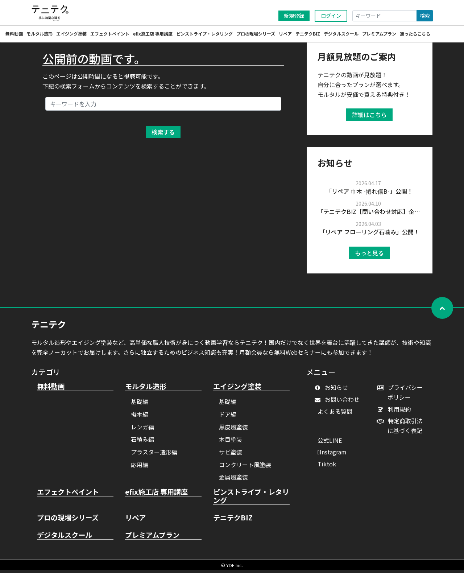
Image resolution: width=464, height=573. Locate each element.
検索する (163, 135)
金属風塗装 (233, 480)
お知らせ (333, 390)
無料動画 (14, 35)
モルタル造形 (39, 35)
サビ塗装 (230, 455)
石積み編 (142, 442)
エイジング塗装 (71, 35)
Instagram (332, 455)
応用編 (139, 467)
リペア (285, 35)
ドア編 (227, 417)
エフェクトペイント (109, 35)
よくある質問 (335, 414)
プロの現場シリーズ (255, 35)
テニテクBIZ (307, 35)
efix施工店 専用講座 (153, 35)
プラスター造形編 (154, 455)
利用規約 (395, 412)
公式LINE (330, 443)
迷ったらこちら (415, 35)
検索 (425, 15)
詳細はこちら (369, 118)
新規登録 (294, 15)
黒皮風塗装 (233, 430)
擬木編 (139, 417)
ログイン (331, 15)
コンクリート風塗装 (245, 467)
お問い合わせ (339, 402)
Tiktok (327, 467)
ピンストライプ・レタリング (204, 35)
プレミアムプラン (379, 35)
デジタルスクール (341, 35)
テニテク (48, 327)
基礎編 (139, 404)
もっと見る (369, 256)
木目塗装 (230, 442)
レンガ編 (142, 430)
